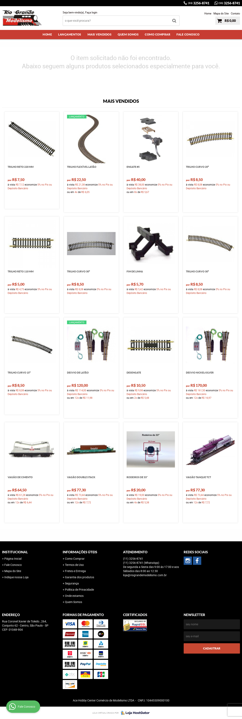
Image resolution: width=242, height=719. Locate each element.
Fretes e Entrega (75, 571)
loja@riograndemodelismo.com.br (145, 575)
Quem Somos (128, 34)
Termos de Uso (74, 565)
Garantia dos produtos (79, 577)
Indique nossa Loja (16, 577)
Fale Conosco (187, 34)
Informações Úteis (80, 552)
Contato (235, 13)
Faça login (91, 12)
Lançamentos (69, 34)
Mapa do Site (221, 13)
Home (207, 13)
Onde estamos (74, 596)
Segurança (72, 583)
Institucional (15, 552)
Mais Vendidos (99, 34)
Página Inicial (13, 559)
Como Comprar (157, 34)
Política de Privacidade (79, 589)
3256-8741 (198, 3)
